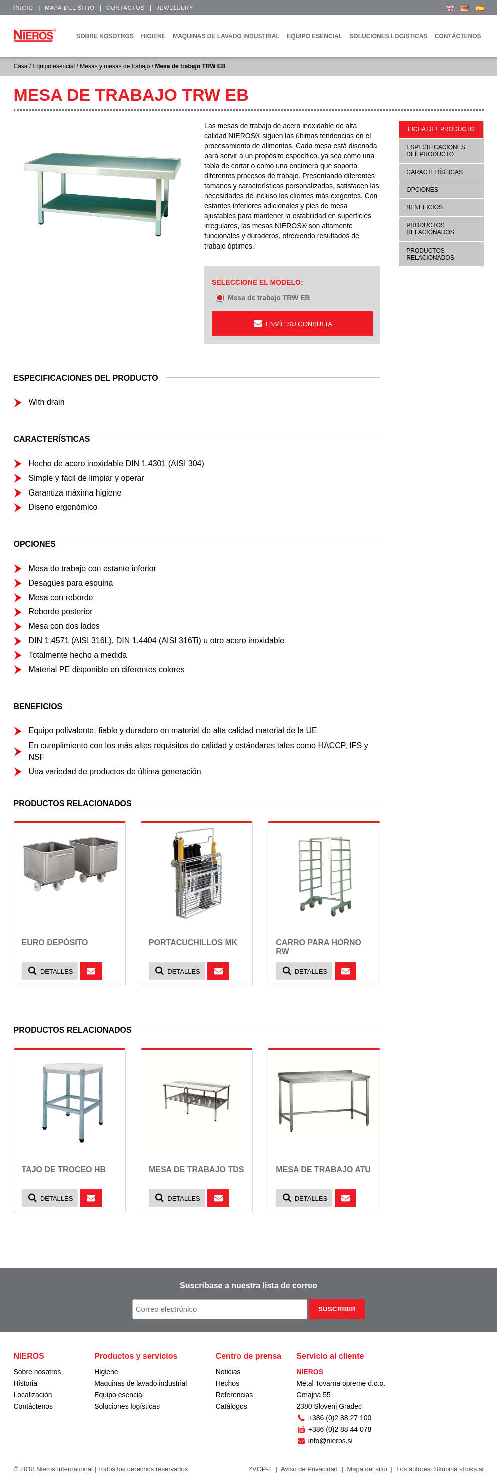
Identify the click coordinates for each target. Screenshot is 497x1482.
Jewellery (174, 8)
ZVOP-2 (260, 1469)
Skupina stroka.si (459, 1469)
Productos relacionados (430, 229)
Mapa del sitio (70, 8)
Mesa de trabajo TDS (196, 1169)
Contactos (125, 8)
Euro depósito (55, 942)
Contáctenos (33, 1406)
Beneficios (424, 207)
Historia (25, 1383)
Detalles (50, 971)
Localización (33, 1395)
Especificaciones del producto (435, 151)
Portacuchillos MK (193, 942)
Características (434, 172)
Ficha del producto (441, 129)
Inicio (24, 8)
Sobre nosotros (37, 1372)
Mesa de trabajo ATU (323, 1169)
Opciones (422, 189)
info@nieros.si (324, 1441)
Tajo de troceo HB (64, 1169)
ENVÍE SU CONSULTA (292, 323)
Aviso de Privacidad (309, 1469)
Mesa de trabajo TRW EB (269, 298)
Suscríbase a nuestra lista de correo (248, 1285)
